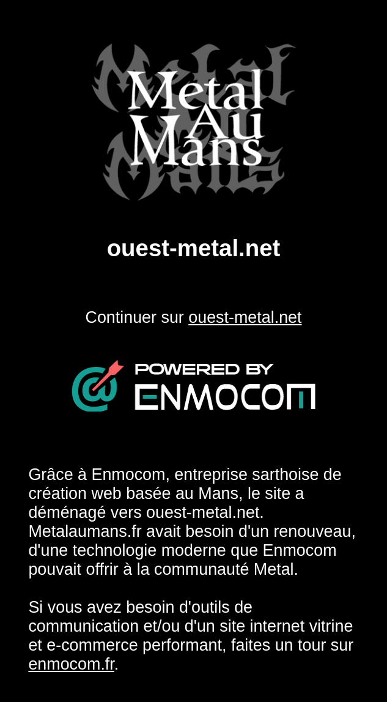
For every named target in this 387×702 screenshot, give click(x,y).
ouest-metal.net (244, 317)
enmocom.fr (71, 664)
